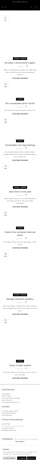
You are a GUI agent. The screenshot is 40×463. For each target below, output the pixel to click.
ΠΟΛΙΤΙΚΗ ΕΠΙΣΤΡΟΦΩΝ (11, 398)
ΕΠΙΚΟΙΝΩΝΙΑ (7, 415)
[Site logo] (18, 7)
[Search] (5, 7)
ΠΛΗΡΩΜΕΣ (6, 394)
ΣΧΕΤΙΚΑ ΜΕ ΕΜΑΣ (9, 413)
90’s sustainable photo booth (20, 103)
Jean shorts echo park (20, 191)
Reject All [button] (31, 458)
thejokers (20, 66)
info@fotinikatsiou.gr (9, 430)
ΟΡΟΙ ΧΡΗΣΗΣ (7, 400)
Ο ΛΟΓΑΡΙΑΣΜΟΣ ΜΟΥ (10, 411)
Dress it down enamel (20, 365)
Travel (16, 58)
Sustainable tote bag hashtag (20, 145)
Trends (23, 58)
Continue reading (20, 78)
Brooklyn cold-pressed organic (20, 63)
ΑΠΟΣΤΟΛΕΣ (6, 396)
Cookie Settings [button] (9, 458)
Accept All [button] (21, 458)
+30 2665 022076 (8, 428)
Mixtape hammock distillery (20, 299)
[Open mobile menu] (2, 7)
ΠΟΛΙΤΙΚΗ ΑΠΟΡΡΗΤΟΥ (11, 402)
